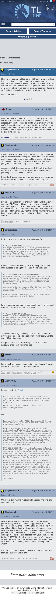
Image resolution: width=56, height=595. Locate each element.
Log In (3, 1)
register (32, 574)
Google (21, 390)
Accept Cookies (19, 593)
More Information (36, 593)
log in (21, 574)
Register (12, 1)
